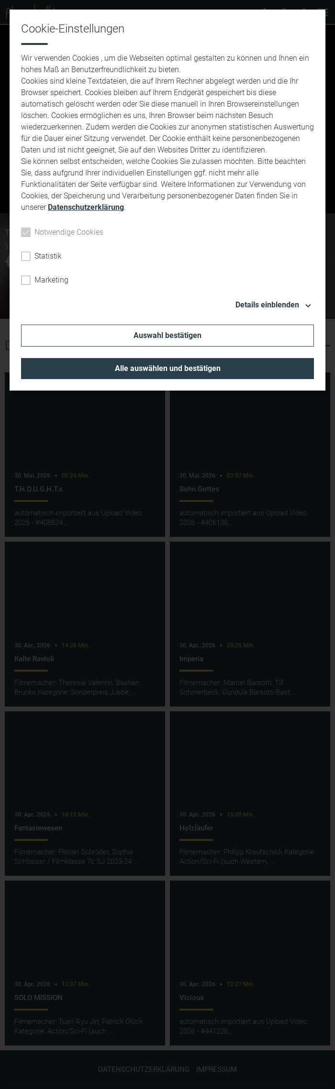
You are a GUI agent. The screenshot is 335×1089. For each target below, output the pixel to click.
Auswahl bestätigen (167, 335)
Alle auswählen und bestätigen (168, 368)
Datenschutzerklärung (86, 207)
